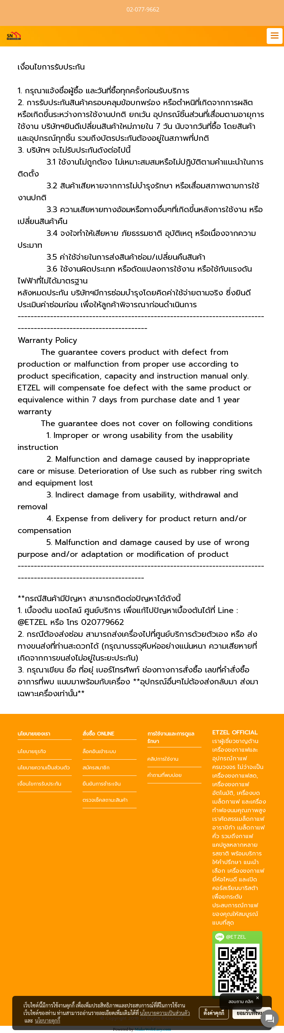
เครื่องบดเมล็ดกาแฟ (236, 797)
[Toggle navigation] (275, 36)
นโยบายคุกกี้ (47, 1020)
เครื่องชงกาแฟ (230, 750)
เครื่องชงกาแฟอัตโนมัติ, (230, 788)
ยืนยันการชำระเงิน (102, 784)
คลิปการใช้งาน (162, 759)
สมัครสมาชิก (96, 768)
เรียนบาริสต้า (242, 888)
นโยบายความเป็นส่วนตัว (44, 768)
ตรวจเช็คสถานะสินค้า (105, 800)
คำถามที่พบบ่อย (164, 775)
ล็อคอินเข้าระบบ (99, 751)
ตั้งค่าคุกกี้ (214, 1013)
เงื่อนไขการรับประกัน (39, 784)
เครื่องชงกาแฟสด (234, 776)
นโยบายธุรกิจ (32, 751)
